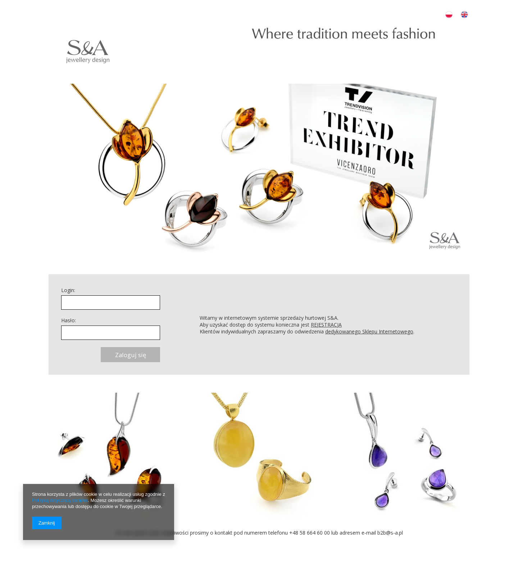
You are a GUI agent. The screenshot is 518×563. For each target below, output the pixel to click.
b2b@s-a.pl (390, 532)
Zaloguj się (130, 355)
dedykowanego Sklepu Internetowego (369, 331)
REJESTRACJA (326, 324)
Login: (68, 290)
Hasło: (68, 320)
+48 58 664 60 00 (309, 532)
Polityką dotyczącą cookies (60, 500)
